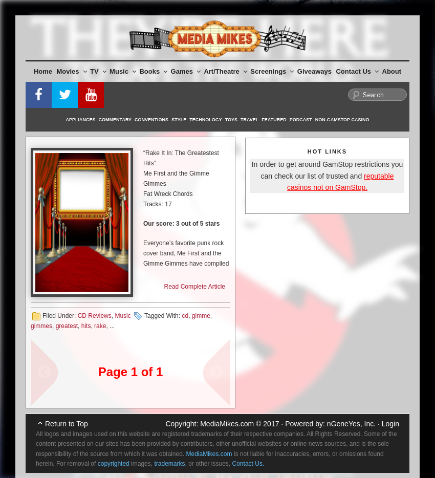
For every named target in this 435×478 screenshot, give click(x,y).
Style (178, 119)
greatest (67, 326)
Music (123, 71)
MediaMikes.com (227, 424)
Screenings (272, 71)
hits (86, 326)
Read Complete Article (194, 286)
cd (185, 315)
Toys (231, 119)
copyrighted (113, 463)
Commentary (115, 119)
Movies (72, 71)
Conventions (151, 119)
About (392, 71)
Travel (249, 119)
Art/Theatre (225, 71)
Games (186, 71)
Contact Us (357, 71)
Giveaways (314, 71)
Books (153, 71)
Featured (274, 119)
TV (98, 71)
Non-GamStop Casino (342, 119)
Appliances (81, 119)
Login (390, 424)
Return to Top (66, 424)
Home (43, 71)
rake (100, 326)
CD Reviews (95, 315)
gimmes (41, 326)
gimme (201, 315)
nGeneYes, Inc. (351, 424)
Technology (205, 119)
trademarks (169, 463)
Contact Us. (248, 463)
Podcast (301, 119)
